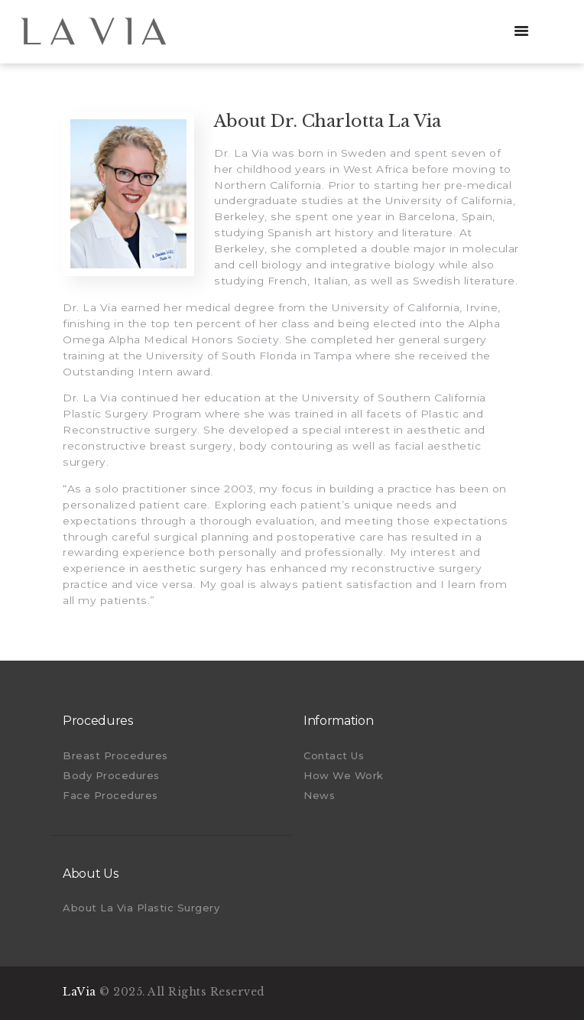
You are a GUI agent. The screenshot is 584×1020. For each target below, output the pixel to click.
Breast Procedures (115, 755)
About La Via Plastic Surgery (141, 907)
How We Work (343, 775)
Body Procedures (111, 775)
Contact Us (333, 755)
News (319, 795)
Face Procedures (110, 795)
